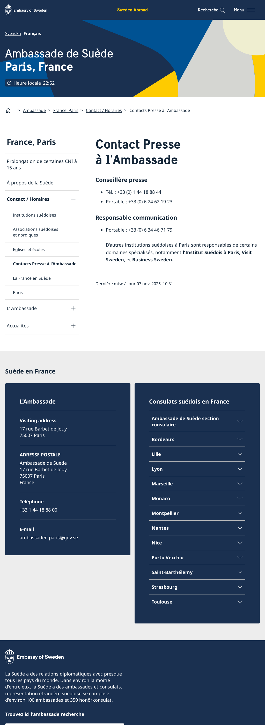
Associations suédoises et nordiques (35, 232)
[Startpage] (10, 110)
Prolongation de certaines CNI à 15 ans (42, 164)
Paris (18, 292)
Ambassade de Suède (59, 60)
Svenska (13, 33)
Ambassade (34, 110)
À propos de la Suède (30, 183)
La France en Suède (32, 278)
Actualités (18, 325)
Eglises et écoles (29, 249)
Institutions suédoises (34, 215)
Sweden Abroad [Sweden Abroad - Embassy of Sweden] (132, 10)
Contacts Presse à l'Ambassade (45, 264)
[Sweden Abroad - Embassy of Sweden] (31, 9)
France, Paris (65, 110)
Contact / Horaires (104, 110)
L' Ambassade (22, 308)
